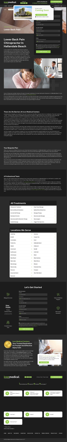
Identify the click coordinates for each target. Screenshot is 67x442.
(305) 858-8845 (57, 1)
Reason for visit (38, 33)
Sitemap (60, 434)
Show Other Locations (9, 430)
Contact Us (56, 5)
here (42, 48)
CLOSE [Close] (52, 6)
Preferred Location (22, 308)
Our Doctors (30, 434)
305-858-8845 (34, 326)
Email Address (21, 298)
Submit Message (43, 51)
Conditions (23, 434)
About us (10, 5)
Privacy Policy (54, 434)
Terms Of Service (45, 434)
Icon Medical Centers (31, 94)
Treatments (16, 434)
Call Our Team (44, 363)
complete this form (53, 357)
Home (6, 5)
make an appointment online (38, 189)
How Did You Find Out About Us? (41, 39)
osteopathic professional (29, 182)
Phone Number (38, 22)
